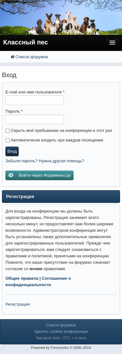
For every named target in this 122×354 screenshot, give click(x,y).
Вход (12, 151)
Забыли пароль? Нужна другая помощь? (44, 160)
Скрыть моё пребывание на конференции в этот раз (58, 130)
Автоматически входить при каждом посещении (54, 140)
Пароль (14, 111)
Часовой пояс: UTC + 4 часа (61, 338)
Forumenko (60, 348)
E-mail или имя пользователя (35, 92)
